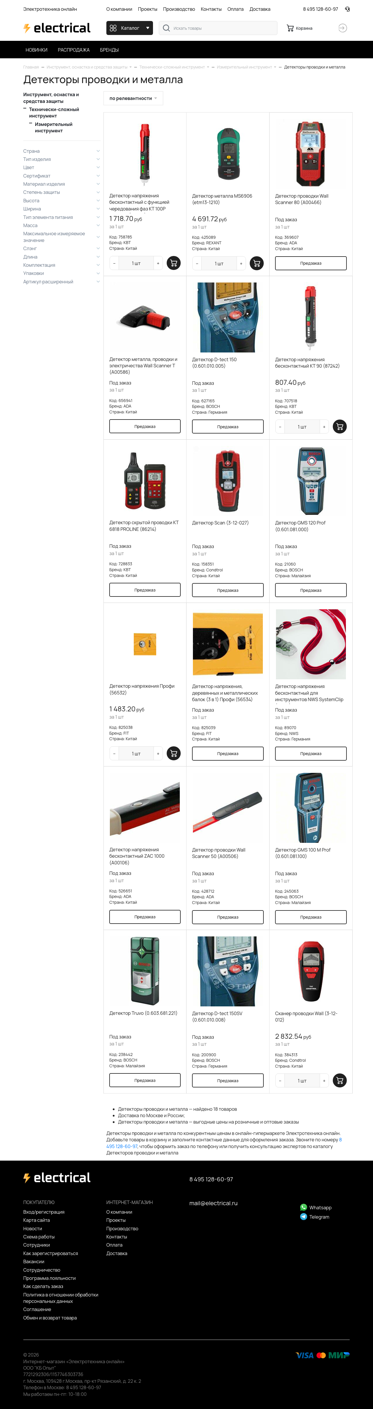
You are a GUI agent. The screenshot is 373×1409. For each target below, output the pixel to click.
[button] (89, 67)
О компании (119, 9)
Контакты (211, 9)
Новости (32, 1228)
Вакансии (33, 1261)
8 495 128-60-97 (320, 9)
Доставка (259, 9)
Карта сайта (36, 1220)
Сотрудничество (41, 1270)
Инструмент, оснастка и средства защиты (51, 97)
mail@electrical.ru (213, 1203)
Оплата (236, 9)
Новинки (36, 50)
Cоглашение (37, 1309)
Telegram (314, 1217)
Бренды (109, 50)
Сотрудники (36, 1245)
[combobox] (218, 28)
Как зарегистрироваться (50, 1253)
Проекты (147, 9)
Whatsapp (316, 1207)
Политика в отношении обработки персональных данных (60, 1298)
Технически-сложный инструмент (54, 112)
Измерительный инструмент (54, 127)
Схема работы (39, 1236)
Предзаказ (310, 263)
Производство (179, 9)
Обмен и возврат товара (50, 1318)
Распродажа (74, 50)
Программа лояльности (49, 1278)
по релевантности (131, 98)
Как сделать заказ (43, 1286)
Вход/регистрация (43, 1212)
